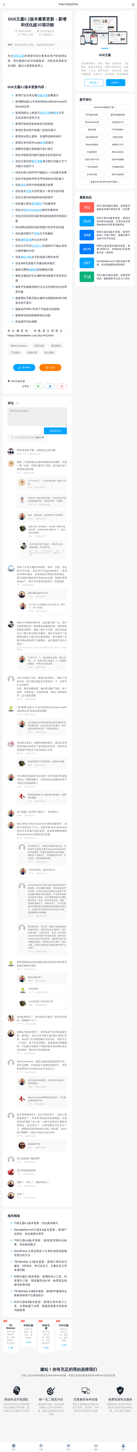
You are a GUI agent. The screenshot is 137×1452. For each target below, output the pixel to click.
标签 (43, 142)
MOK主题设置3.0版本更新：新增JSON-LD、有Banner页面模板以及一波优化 (113, 249)
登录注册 (45, 112)
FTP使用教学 (118, 129)
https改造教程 (92, 144)
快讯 (37, 233)
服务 (96, 1447)
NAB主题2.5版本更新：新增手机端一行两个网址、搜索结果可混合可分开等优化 (113, 235)
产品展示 (15, 352)
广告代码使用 (92, 167)
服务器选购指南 (118, 114)
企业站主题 (92, 174)
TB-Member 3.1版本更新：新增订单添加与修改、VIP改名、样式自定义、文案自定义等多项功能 (40, 1265)
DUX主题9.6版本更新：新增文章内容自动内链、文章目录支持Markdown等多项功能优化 (113, 221)
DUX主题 (18, 55)
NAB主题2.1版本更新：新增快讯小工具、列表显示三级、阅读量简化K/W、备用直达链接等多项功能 (40, 1280)
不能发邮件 (92, 152)
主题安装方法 (118, 122)
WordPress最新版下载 (105, 107)
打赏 (50, 367)
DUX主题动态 (45, 31)
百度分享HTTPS (92, 159)
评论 (23, 184)
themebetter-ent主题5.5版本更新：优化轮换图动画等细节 (113, 263)
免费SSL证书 (118, 144)
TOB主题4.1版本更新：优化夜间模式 (36, 1223)
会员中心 (37, 245)
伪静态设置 (118, 137)
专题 (29, 191)
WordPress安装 (92, 122)
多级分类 (42, 95)
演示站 (94, 82)
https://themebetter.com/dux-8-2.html (31, 335)
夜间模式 (37, 203)
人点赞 (26, 34)
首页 (13, 1447)
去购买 (115, 82)
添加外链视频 (118, 159)
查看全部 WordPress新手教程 (105, 182)
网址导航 (26, 256)
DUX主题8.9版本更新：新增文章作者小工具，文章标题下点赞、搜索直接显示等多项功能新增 (40, 1305)
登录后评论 (55, 430)
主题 (41, 1447)
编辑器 (33, 269)
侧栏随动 (26, 239)
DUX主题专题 (16, 381)
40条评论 (47, 34)
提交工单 (40, 437)
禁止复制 (49, 352)
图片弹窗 (37, 161)
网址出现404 (118, 152)
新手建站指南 (92, 114)
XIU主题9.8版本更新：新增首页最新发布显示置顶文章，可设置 (113, 207)
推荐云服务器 (118, 174)
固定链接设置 (92, 137)
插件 (68, 1447)
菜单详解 (92, 129)
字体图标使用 (118, 167)
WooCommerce (32, 209)
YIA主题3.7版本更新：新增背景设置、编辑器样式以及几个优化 (113, 277)
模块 (56, 112)
